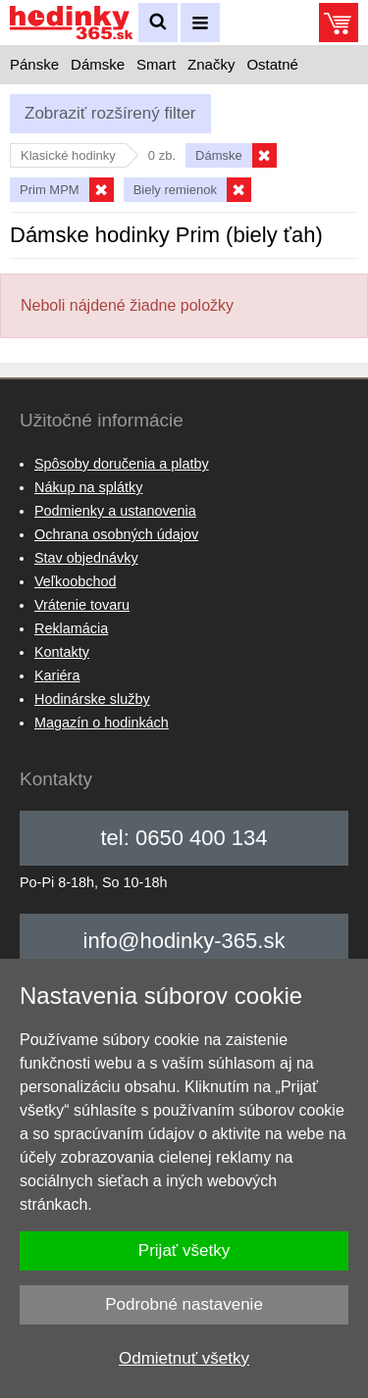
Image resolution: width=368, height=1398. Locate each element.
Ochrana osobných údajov (116, 534)
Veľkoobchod (75, 581)
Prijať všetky (184, 1250)
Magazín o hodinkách (101, 722)
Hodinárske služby (92, 699)
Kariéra (56, 675)
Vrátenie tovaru (82, 605)
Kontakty (61, 652)
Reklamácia (71, 628)
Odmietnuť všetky (184, 1358)
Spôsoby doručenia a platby (121, 464)
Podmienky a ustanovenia (115, 511)
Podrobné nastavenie (184, 1304)
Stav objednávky (86, 558)
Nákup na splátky (88, 487)
